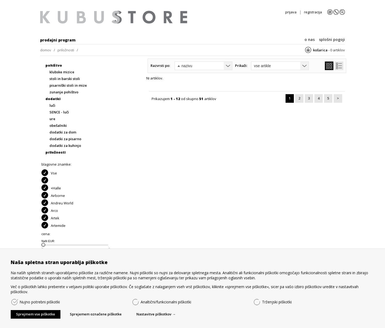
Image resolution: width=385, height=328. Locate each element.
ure (52, 119)
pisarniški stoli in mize (68, 85)
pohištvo (53, 65)
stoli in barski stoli (64, 79)
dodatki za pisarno (65, 139)
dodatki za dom (62, 132)
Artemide (53, 225)
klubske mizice (61, 72)
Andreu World (57, 202)
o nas (310, 39)
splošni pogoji (332, 39)
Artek (50, 217)
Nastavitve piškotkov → (156, 314)
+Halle (51, 187)
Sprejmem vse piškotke (35, 314)
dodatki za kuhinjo (65, 145)
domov (45, 50)
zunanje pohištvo (63, 92)
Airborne (53, 195)
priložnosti (65, 50)
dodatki (52, 99)
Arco (49, 210)
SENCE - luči (59, 112)
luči (52, 105)
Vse (49, 172)
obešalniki (58, 125)
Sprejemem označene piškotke (96, 314)
